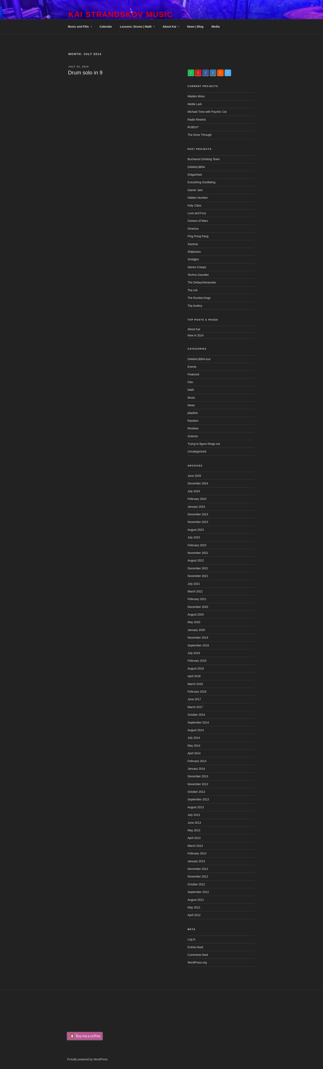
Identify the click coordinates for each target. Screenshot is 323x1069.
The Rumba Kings (199, 298)
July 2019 (194, 653)
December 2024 (198, 483)
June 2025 (194, 475)
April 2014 (194, 753)
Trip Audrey (195, 305)
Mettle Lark (195, 104)
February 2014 (197, 761)
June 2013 (194, 822)
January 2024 (196, 506)
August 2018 (196, 668)
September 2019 (198, 645)
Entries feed (195, 947)
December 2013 (198, 776)
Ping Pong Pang (198, 236)
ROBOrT (193, 127)
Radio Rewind (197, 119)
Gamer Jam (195, 190)
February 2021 (197, 599)
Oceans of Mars (198, 220)
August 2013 (196, 807)
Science (193, 436)
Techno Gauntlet (198, 274)
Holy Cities (194, 205)
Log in (191, 939)
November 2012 (198, 876)
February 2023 (197, 545)
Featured (193, 374)
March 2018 (195, 684)
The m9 (192, 290)
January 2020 (196, 630)
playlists (193, 413)
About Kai (171, 26)
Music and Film (80, 26)
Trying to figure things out (204, 443)
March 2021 (195, 591)
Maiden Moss (196, 96)
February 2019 (197, 660)
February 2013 (197, 853)
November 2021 (198, 576)
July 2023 (194, 537)
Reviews (193, 428)
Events (192, 366)
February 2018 (197, 691)
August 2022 (196, 560)
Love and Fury (197, 213)
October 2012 (196, 884)
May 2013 (194, 830)
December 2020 (198, 607)
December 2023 (198, 514)
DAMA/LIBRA (196, 167)
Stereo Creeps (197, 267)
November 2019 (198, 637)
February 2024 (197, 498)
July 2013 (194, 814)
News (191, 405)
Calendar (106, 26)
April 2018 (194, 676)
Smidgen (193, 259)
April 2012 (194, 915)
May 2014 (194, 745)
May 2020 (194, 622)
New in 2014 (196, 335)
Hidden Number (198, 197)
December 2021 (198, 568)
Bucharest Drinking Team (204, 159)
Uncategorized (197, 451)
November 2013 (198, 784)
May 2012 (194, 907)
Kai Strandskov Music (120, 14)
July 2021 (194, 583)
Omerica (193, 228)
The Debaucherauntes (202, 282)
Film (190, 382)
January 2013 (196, 861)
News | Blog (195, 26)
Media (216, 26)
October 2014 (196, 714)
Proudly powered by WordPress (87, 1059)
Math (191, 389)
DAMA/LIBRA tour (199, 359)
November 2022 (198, 552)
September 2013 (198, 799)
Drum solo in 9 (85, 72)
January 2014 (196, 768)
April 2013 (194, 838)
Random (193, 420)
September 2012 (198, 892)
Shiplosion (194, 251)
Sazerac (193, 244)
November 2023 (198, 522)
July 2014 (194, 737)
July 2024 (194, 491)
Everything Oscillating (201, 182)
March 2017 (195, 707)
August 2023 (196, 529)
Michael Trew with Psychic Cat (207, 111)
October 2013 (196, 791)
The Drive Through (200, 134)
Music (191, 397)
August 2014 (196, 730)
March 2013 (195, 845)
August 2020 (196, 614)
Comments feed (198, 954)
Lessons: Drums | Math (138, 26)
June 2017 (194, 699)
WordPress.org (197, 962)
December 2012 (198, 868)
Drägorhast (195, 174)
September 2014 (198, 722)
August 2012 (196, 899)
